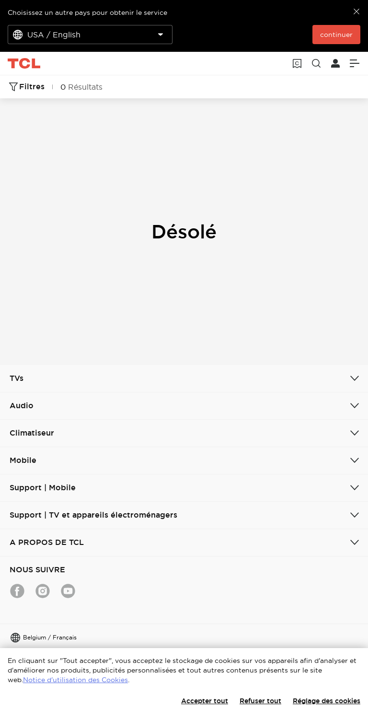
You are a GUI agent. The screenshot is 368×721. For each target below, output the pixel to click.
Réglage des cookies (326, 701)
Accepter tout (204, 701)
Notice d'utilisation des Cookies (75, 679)
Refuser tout (260, 701)
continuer (336, 34)
